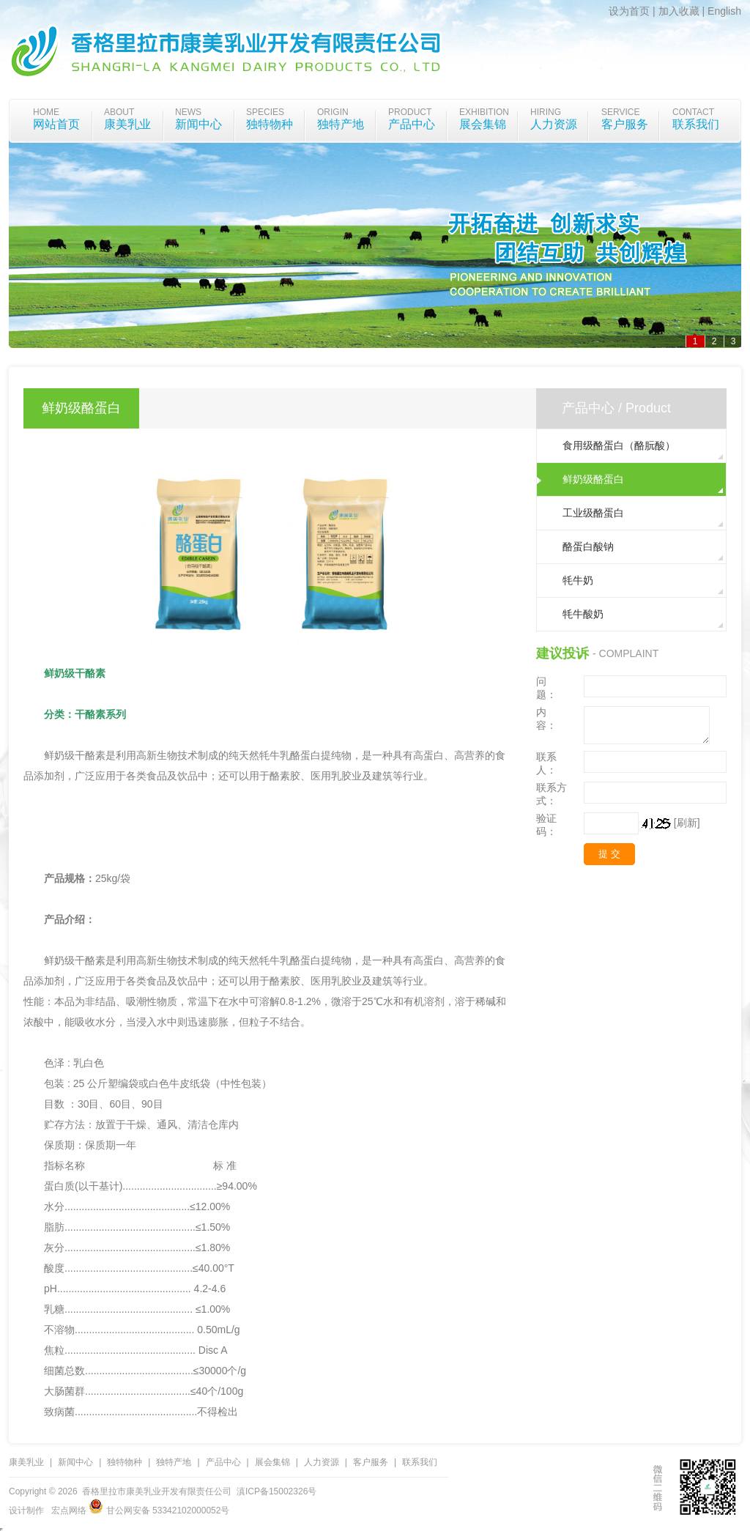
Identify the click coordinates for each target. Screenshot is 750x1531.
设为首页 (629, 11)
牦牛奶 (577, 580)
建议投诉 (562, 653)
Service (620, 112)
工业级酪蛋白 (593, 513)
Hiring (545, 112)
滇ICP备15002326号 (276, 1491)
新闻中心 (198, 124)
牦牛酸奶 (583, 614)
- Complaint (625, 653)
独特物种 (269, 124)
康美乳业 (127, 124)
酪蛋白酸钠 (588, 546)
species (265, 112)
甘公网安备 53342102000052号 (159, 1510)
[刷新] (687, 822)
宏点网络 (68, 1510)
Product (409, 112)
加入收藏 (678, 11)
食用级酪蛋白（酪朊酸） (618, 445)
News (188, 112)
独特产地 (340, 124)
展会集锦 (482, 124)
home (46, 112)
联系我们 (695, 124)
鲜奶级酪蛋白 (593, 479)
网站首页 (56, 124)
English (724, 11)
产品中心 (411, 124)
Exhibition (484, 112)
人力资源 (553, 124)
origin (333, 112)
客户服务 (624, 124)
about (119, 112)
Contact (693, 112)
